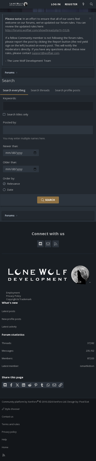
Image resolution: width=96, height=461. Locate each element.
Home (5, 447)
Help (4, 439)
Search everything (14, 90)
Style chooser (11, 409)
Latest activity (9, 326)
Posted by (9, 122)
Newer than (10, 146)
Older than (9, 162)
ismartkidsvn (87, 366)
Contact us (7, 416)
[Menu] (5, 4)
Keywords (9, 98)
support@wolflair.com (45, 53)
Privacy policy (9, 431)
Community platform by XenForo (34, 401)
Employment (13, 292)
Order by (8, 178)
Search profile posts (67, 90)
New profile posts (11, 319)
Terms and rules (11, 424)
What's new (10, 302)
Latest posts (8, 311)
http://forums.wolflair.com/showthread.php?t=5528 (37, 30)
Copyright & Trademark (19, 299)
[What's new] (83, 4)
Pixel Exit (84, 401)
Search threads (40, 90)
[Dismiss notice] (89, 19)
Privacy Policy (13, 296)
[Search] (91, 4)
